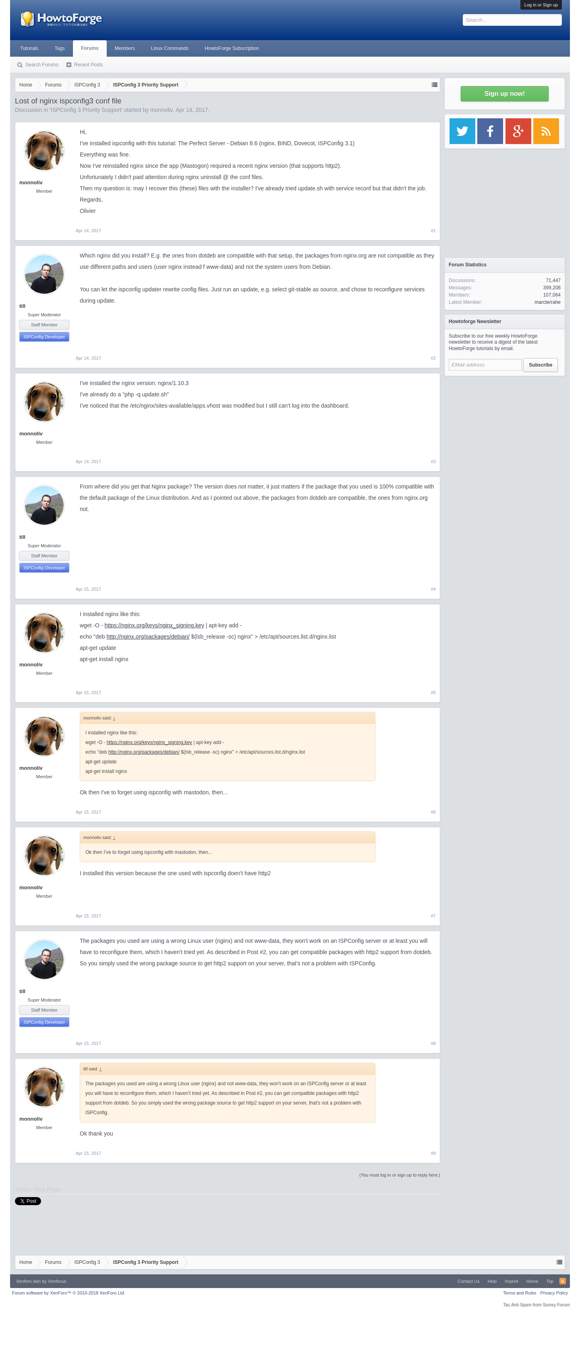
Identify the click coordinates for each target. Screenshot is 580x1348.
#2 (433, 358)
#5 (433, 692)
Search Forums (41, 65)
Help (492, 1281)
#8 (433, 1043)
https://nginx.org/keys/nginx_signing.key (154, 625)
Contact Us (468, 1281)
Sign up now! (505, 93)
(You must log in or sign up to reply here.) (399, 1175)
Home (532, 1281)
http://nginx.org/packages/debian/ (147, 636)
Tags (60, 48)
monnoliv (161, 110)
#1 (433, 230)
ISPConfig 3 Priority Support (86, 110)
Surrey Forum (556, 1304)
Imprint (511, 1281)
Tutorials (29, 48)
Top (549, 1281)
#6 (433, 812)
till (22, 306)
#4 (433, 589)
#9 (433, 1153)
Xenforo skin (28, 1281)
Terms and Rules (519, 1292)
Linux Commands (169, 48)
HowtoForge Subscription (232, 48)
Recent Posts (88, 65)
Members (125, 48)
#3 (433, 461)
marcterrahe (547, 302)
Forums (90, 48)
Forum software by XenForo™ (68, 1292)
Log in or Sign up (541, 4)
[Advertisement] (504, 430)
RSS (562, 1281)
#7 (433, 915)
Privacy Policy (554, 1292)
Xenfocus (57, 1281)
